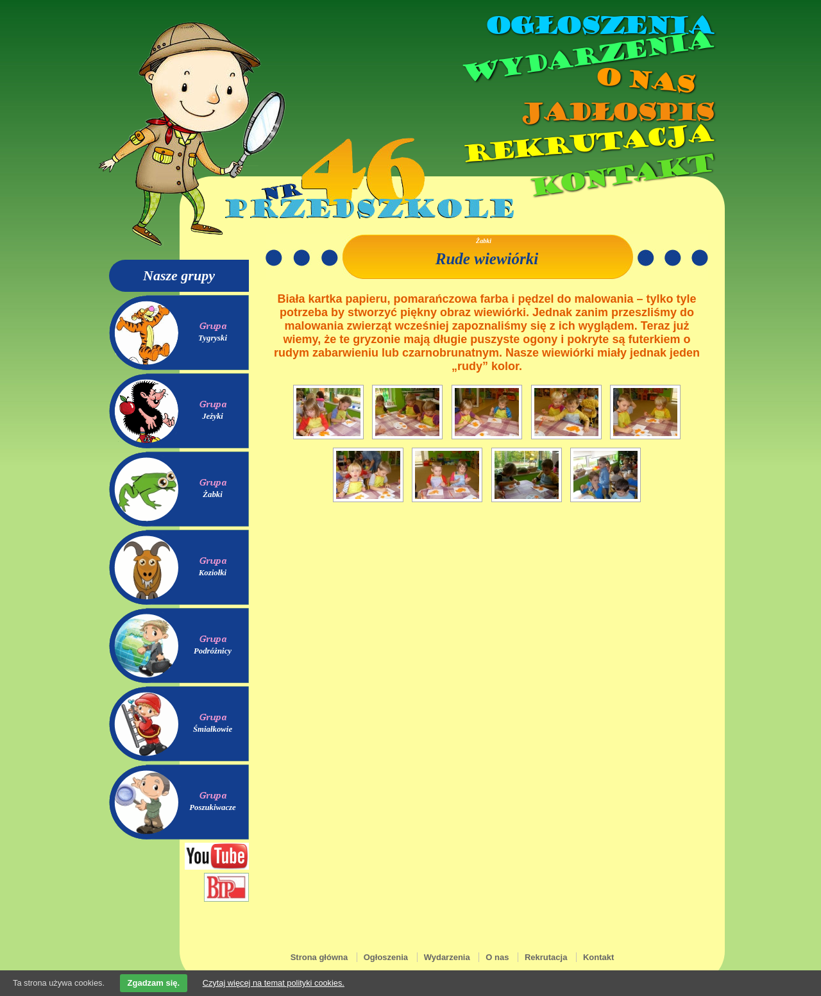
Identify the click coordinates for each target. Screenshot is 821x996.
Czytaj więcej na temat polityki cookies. (273, 983)
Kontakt (620, 175)
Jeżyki (212, 416)
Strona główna (319, 957)
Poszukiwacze (212, 807)
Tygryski (212, 337)
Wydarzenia (586, 57)
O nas (644, 80)
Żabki (213, 494)
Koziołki (212, 572)
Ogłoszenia (598, 26)
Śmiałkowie (212, 729)
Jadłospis (616, 112)
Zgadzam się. (154, 983)
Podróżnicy (213, 650)
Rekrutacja (587, 144)
